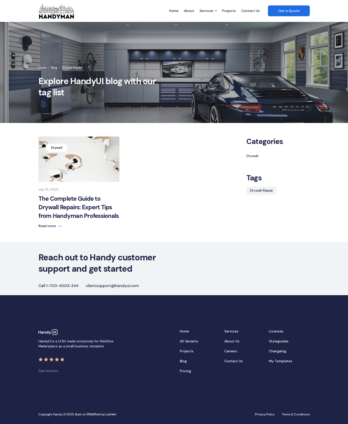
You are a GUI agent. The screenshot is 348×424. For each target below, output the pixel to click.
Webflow (94, 414)
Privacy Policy (265, 414)
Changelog (277, 351)
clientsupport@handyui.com (112, 285)
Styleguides (279, 341)
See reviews (48, 371)
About (189, 11)
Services (231, 331)
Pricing (185, 371)
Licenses (276, 331)
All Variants (189, 341)
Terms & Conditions (296, 414)
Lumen (110, 414)
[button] (208, 10)
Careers (230, 351)
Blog (54, 68)
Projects (229, 11)
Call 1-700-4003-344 (58, 285)
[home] (102, 11)
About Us (231, 341)
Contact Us (250, 11)
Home (173, 11)
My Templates (280, 361)
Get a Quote (289, 10)
